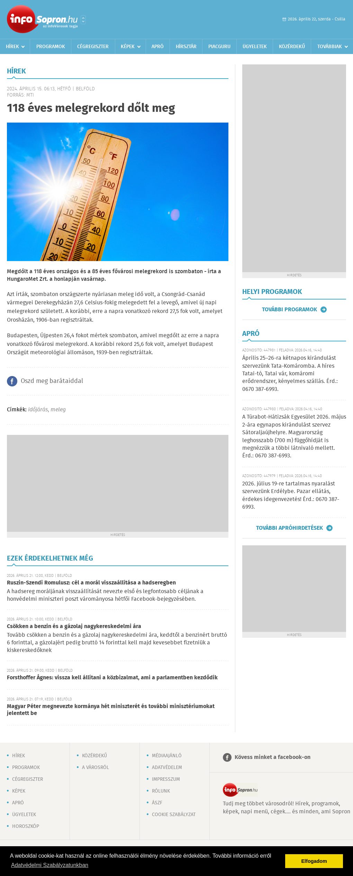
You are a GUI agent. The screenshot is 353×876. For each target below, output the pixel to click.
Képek (128, 47)
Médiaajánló (167, 756)
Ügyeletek (255, 47)
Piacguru (219, 47)
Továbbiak (329, 47)
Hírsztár (186, 47)
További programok (289, 309)
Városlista (83, 19)
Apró (158, 47)
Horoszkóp (25, 826)
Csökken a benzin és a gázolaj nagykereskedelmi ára (74, 626)
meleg (58, 409)
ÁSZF (157, 803)
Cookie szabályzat (174, 815)
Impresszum (166, 779)
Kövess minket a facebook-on (272, 757)
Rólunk (161, 791)
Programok (50, 47)
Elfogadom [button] (314, 861)
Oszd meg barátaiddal (52, 381)
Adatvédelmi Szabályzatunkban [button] (49, 865)
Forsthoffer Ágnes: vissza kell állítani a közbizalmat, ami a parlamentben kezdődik (112, 677)
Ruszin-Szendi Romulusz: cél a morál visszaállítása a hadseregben (91, 583)
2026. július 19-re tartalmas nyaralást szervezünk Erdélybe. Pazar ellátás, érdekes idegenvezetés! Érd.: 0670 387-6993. (290, 495)
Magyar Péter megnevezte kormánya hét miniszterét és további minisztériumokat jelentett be (111, 710)
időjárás (38, 409)
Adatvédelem (167, 767)
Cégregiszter (93, 47)
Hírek (12, 47)
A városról (95, 767)
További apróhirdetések (289, 528)
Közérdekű (292, 47)
